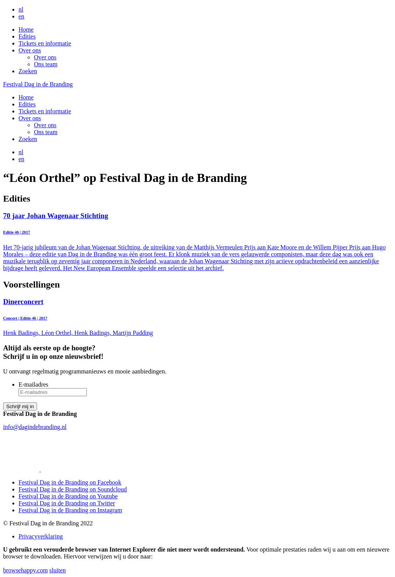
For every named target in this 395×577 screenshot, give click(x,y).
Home (26, 29)
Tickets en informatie (45, 43)
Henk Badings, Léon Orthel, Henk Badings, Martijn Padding (197, 317)
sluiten (57, 570)
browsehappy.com (25, 570)
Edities (27, 36)
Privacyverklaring (41, 536)
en (21, 16)
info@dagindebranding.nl (34, 427)
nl (21, 9)
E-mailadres (33, 384)
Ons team (45, 64)
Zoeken (28, 71)
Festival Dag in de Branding (38, 84)
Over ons (30, 50)
